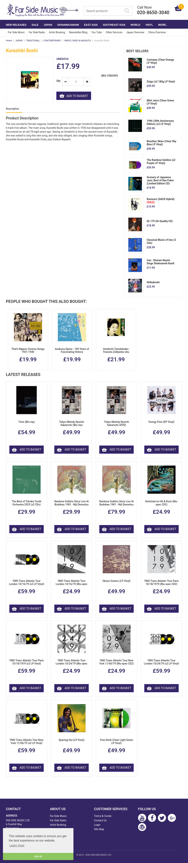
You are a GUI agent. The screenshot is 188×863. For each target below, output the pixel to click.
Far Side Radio (37, 32)
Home (9, 40)
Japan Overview (135, 32)
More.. (162, 24)
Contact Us (100, 820)
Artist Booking (57, 32)
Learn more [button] (16, 845)
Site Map (99, 829)
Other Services (114, 32)
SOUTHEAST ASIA (114, 24)
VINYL (149, 24)
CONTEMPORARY (52, 40)
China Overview (157, 32)
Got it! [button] (38, 856)
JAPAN (48, 24)
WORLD (135, 24)
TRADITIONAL (33, 40)
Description (12, 108)
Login (97, 824)
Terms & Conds (102, 816)
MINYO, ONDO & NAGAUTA (77, 40)
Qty (57, 80)
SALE (35, 24)
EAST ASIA (91, 24)
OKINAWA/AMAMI (68, 24)
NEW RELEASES (16, 24)
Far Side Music (16, 32)
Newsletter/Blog (78, 32)
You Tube (96, 32)
